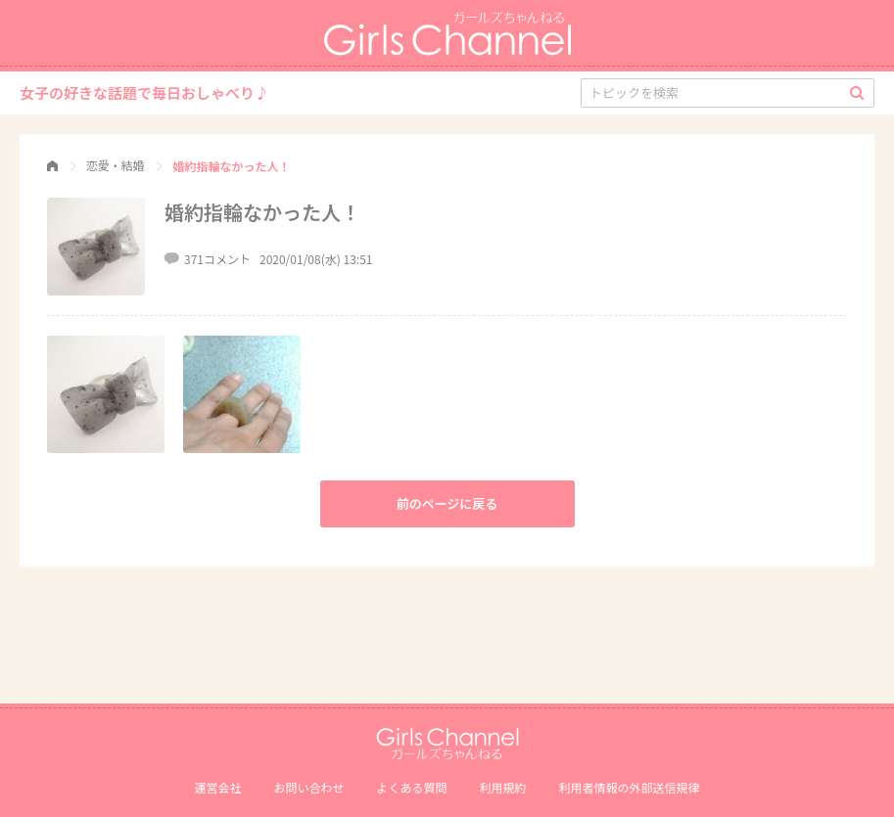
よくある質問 (411, 787)
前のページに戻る (447, 503)
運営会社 (217, 787)
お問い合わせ (308, 787)
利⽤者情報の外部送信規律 (629, 787)
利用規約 (503, 787)
